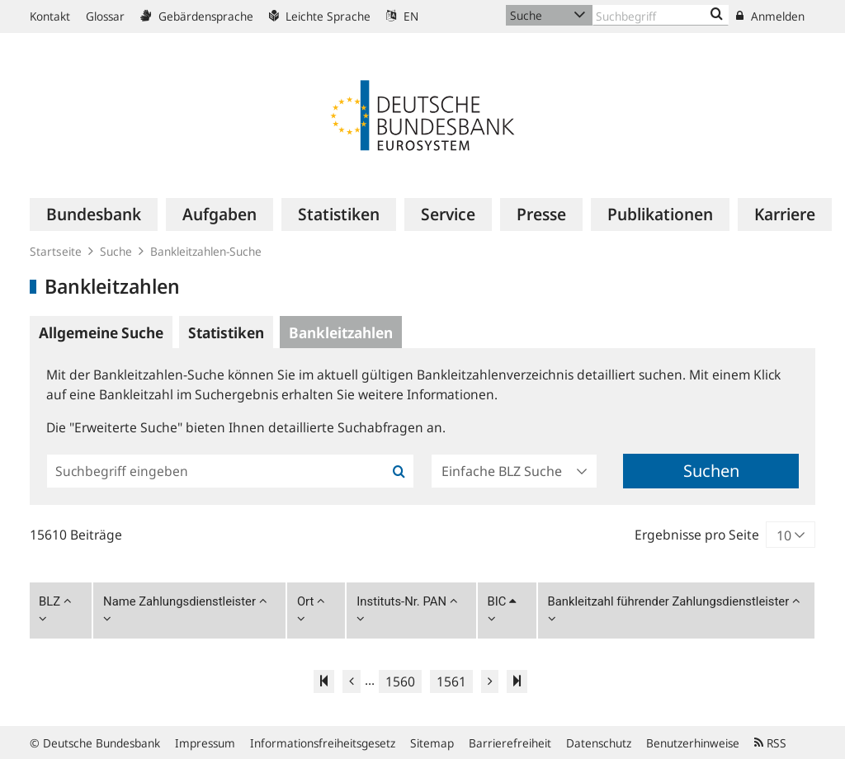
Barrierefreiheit (510, 743)
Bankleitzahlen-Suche (206, 251)
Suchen (711, 471)
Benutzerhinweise (692, 743)
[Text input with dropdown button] (660, 15)
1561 (451, 681)
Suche (116, 251)
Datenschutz (598, 743)
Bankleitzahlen (341, 332)
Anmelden (770, 16)
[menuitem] (94, 214)
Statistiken (226, 332)
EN (402, 16)
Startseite (56, 251)
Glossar (105, 16)
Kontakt (50, 16)
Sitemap (432, 743)
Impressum (205, 743)
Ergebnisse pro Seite (697, 535)
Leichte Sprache (320, 16)
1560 (400, 681)
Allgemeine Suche (101, 332)
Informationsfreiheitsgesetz (322, 743)
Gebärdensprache (196, 16)
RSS (770, 743)
